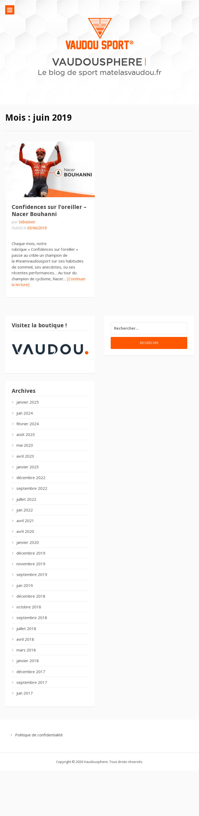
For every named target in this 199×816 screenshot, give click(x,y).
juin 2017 (24, 693)
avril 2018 (25, 639)
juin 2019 (24, 585)
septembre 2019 (31, 574)
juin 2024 (24, 413)
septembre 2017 (31, 682)
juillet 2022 (26, 499)
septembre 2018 (31, 617)
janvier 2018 (27, 660)
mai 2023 (24, 445)
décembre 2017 (30, 671)
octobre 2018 (28, 606)
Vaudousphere (97, 61)
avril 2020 (25, 531)
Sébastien (27, 221)
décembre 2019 (30, 553)
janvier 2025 (27, 402)
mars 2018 (26, 649)
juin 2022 (24, 509)
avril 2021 (25, 520)
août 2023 (25, 434)
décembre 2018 (30, 596)
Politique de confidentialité (39, 734)
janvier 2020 (27, 542)
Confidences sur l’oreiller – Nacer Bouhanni (49, 210)
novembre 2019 (30, 563)
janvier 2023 (27, 466)
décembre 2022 (30, 477)
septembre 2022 (31, 488)
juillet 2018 (26, 628)
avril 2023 (25, 456)
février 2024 (27, 423)
